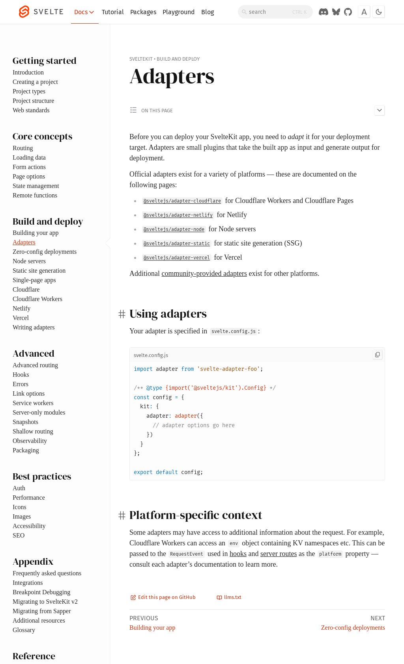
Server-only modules (39, 412)
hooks (238, 554)
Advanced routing (35, 365)
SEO (18, 535)
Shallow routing (33, 431)
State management (36, 185)
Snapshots (25, 421)
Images (22, 516)
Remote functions (35, 195)
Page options (29, 176)
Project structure (33, 100)
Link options (29, 393)
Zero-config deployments (45, 251)
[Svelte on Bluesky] (336, 12)
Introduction (28, 72)
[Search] (275, 12)
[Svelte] (45, 12)
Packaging (26, 450)
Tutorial (113, 12)
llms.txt (229, 597)
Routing (23, 148)
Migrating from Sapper (42, 611)
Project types (29, 91)
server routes (278, 554)
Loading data (29, 157)
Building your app (35, 232)
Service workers (33, 403)
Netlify (21, 308)
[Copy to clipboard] (377, 355)
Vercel (21, 317)
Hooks (21, 374)
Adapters (24, 242)
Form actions (29, 167)
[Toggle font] (364, 12)
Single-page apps (34, 280)
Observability (30, 440)
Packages (143, 12)
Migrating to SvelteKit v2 (45, 601)
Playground (179, 12)
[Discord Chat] (323, 12)
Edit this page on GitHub (163, 597)
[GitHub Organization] (348, 12)
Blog (207, 12)
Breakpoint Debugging (41, 592)
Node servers (29, 261)
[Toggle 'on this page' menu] (257, 110)
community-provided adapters (204, 273)
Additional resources (39, 620)
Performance (29, 497)
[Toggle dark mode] (378, 12)
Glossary (24, 630)
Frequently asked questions (47, 573)
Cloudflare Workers (37, 299)
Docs (84, 12)
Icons (19, 507)
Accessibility (29, 526)
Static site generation (39, 270)
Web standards (31, 110)
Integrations (28, 582)
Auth (19, 488)
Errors (20, 384)
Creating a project (35, 81)
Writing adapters (33, 327)
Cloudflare (26, 289)
